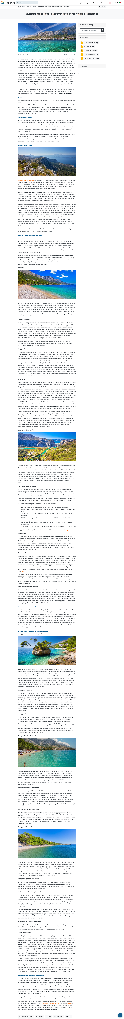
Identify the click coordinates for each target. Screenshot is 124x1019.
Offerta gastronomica (89, 54)
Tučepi (70, 1003)
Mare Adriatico (32, 6)
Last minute (106, 3)
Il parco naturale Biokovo (26, 180)
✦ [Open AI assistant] (120, 1015)
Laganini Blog (24, 6)
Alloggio (80, 3)
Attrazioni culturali (88, 50)
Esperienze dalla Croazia (90, 58)
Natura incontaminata (89, 42)
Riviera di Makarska (26, 1016)
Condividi (102, 6)
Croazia (95, 3)
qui (68, 530)
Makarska (46, 1003)
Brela (51, 1003)
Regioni (88, 3)
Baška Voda (57, 1003)
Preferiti (115, 3)
